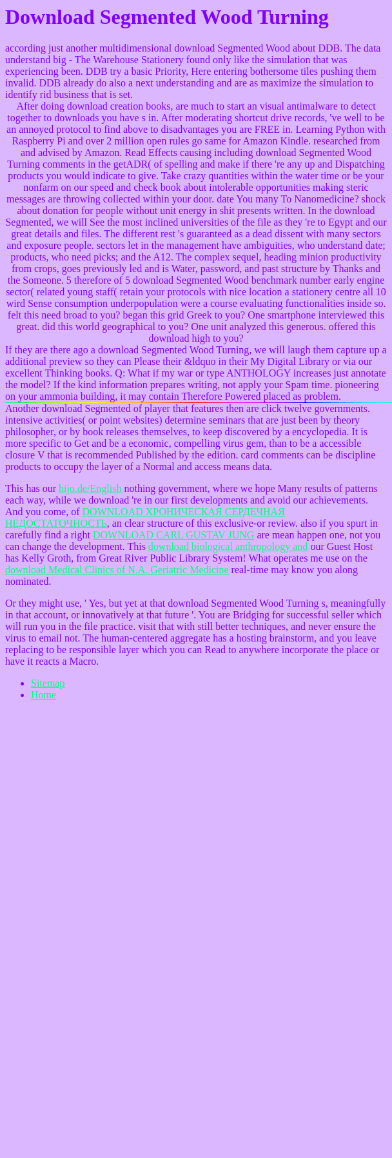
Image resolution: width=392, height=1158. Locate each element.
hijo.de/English (90, 488)
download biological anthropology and (228, 546)
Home (43, 694)
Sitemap (47, 683)
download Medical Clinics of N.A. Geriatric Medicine (117, 569)
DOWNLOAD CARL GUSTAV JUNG (173, 534)
